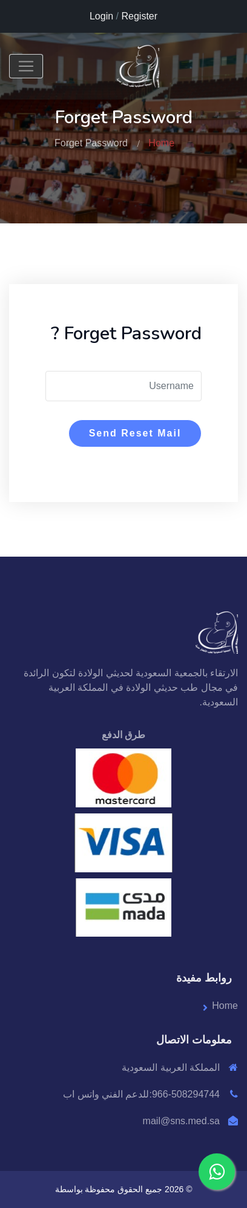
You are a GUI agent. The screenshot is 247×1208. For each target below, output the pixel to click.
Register (139, 16)
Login (101, 16)
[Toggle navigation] (26, 66)
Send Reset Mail (135, 433)
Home (161, 143)
